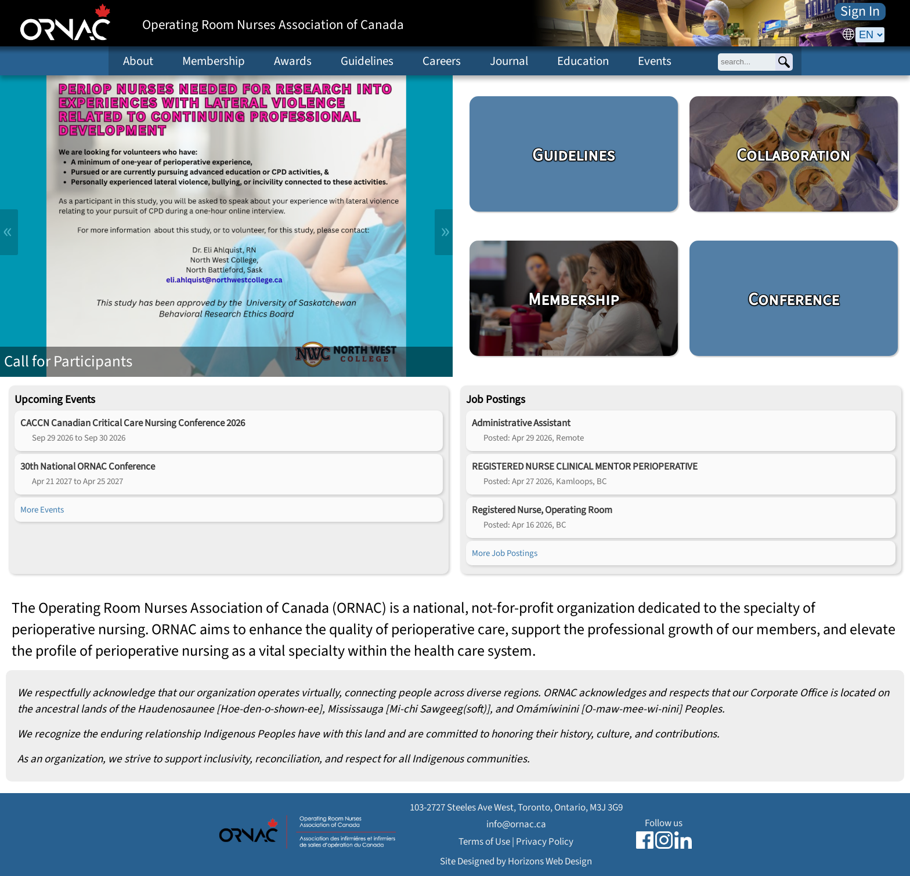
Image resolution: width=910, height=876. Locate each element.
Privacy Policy (544, 841)
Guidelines (367, 61)
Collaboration (793, 155)
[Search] (784, 62)
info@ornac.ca (516, 824)
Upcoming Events (55, 399)
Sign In (860, 11)
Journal (509, 61)
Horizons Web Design (550, 861)
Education (583, 61)
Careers (442, 61)
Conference (793, 300)
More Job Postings (504, 553)
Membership (213, 61)
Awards (293, 61)
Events (654, 61)
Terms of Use (484, 841)
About (138, 61)
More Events (42, 509)
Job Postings (495, 399)
